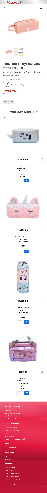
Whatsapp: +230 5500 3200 (14, 479)
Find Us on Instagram (12, 476)
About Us (8, 410)
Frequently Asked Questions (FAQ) (16, 439)
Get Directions (10, 468)
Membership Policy (11, 416)
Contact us (8, 471)
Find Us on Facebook (12, 473)
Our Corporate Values (12, 413)
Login (6, 456)
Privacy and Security (12, 430)
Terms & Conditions (11, 427)
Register (7, 459)
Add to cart (8, 102)
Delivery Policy (10, 433)
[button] (41, 8)
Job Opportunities (11, 448)
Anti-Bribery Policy (11, 419)
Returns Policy (9, 436)
